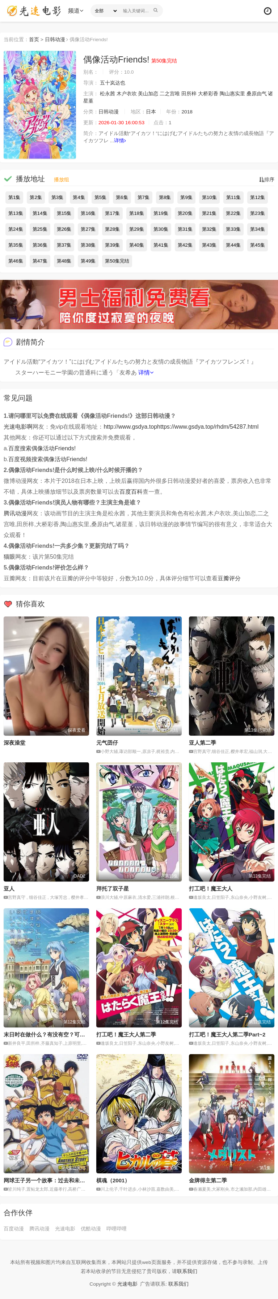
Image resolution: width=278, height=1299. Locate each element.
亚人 (9, 889)
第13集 (15, 213)
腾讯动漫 (15, 513)
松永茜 (107, 94)
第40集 (136, 245)
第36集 (40, 245)
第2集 (36, 197)
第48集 (64, 261)
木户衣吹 (127, 94)
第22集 (233, 213)
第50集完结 (117, 261)
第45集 (257, 245)
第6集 (122, 197)
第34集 (257, 229)
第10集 (209, 197)
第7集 (143, 197)
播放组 (61, 179)
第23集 (257, 213)
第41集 (160, 245)
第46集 (15, 261)
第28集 (112, 229)
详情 (120, 141)
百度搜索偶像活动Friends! (42, 448)
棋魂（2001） (113, 1180)
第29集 (136, 229)
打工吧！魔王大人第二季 (126, 1034)
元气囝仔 (107, 743)
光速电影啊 (18, 427)
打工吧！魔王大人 (210, 889)
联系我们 (187, 1271)
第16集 (88, 213)
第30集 (160, 229)
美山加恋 (148, 94)
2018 (187, 112)
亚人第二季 (202, 743)
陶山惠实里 (232, 94)
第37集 (64, 245)
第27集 (88, 229)
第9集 (186, 197)
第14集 (40, 213)
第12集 (257, 197)
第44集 (233, 245)
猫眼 (9, 557)
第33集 (233, 229)
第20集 (185, 213)
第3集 (57, 197)
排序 (266, 179)
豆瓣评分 (229, 578)
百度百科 (131, 492)
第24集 (15, 229)
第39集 (112, 245)
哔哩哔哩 (116, 1228)
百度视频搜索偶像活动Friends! (47, 459)
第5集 (100, 197)
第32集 (209, 229)
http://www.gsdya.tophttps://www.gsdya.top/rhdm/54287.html (181, 427)
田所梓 (189, 94)
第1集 (14, 197)
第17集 (112, 213)
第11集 (233, 197)
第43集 (209, 245)
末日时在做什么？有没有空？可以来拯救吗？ (58, 1034)
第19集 (160, 213)
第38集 (88, 245)
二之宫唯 (170, 94)
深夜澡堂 (14, 743)
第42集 (185, 245)
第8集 (165, 197)
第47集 (40, 261)
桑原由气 (257, 94)
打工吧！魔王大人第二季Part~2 (227, 1034)
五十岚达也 (112, 83)
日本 (151, 112)
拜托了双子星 (112, 889)
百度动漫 (14, 1228)
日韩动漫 (55, 39)
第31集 (185, 229)
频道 (76, 11)
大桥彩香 (208, 94)
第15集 (64, 213)
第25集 (40, 229)
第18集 (136, 213)
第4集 (79, 197)
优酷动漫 (91, 1228)
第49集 (88, 261)
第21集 (209, 213)
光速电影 (65, 1228)
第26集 (64, 229)
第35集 (15, 245)
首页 (34, 39)
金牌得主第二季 (208, 1180)
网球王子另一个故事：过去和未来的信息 (52, 1180)
